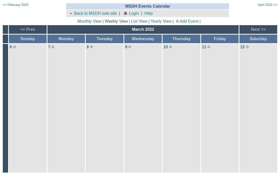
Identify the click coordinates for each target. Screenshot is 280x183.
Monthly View (89, 21)
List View (139, 21)
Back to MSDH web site (93, 13)
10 (165, 47)
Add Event (189, 21)
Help (148, 13)
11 (204, 47)
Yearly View (161, 21)
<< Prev (28, 29)
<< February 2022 (16, 5)
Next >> (258, 29)
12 (242, 47)
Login (131, 13)
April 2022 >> (267, 5)
